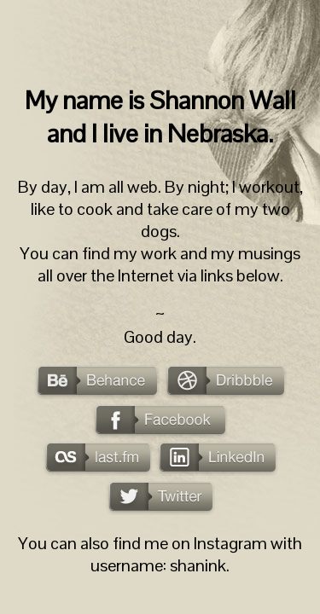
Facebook (160, 421)
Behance (97, 382)
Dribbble (225, 382)
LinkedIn (217, 459)
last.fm (98, 459)
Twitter (160, 498)
